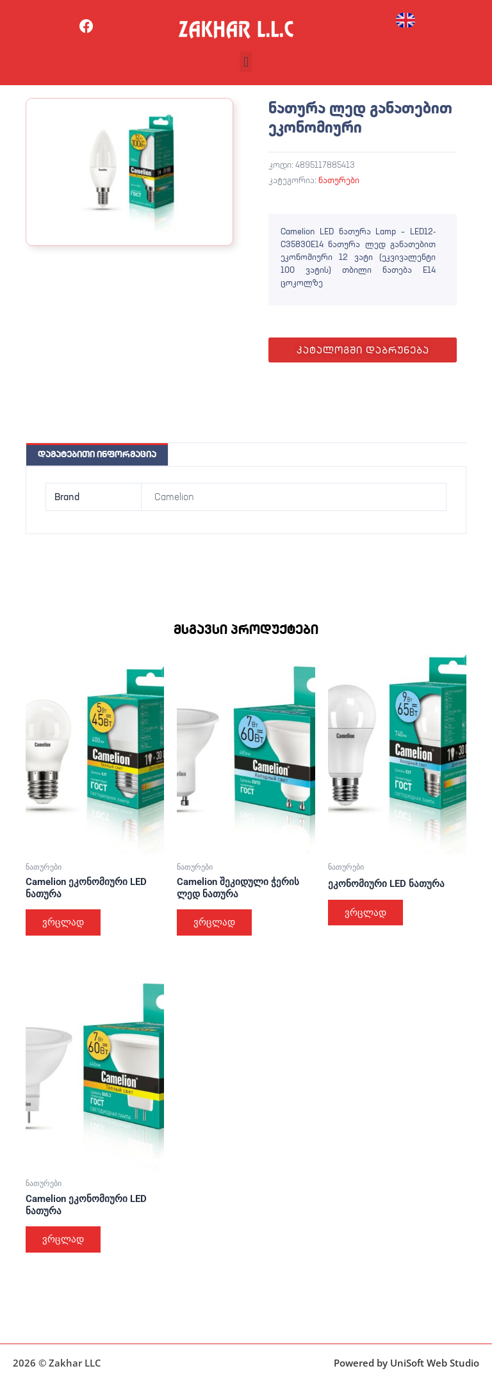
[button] (246, 61)
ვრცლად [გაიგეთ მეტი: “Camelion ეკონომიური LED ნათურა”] (64, 923)
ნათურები (338, 180)
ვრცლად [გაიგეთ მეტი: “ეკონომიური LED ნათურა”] (367, 913)
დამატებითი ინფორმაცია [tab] (97, 454)
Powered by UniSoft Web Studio (406, 1362)
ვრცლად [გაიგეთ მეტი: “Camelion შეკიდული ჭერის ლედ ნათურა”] (215, 923)
